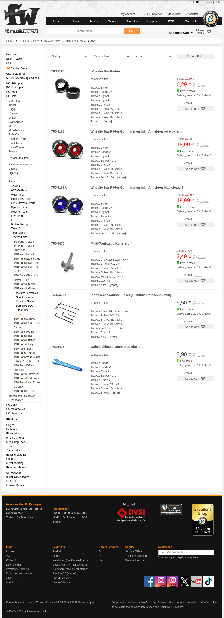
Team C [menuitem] (15, 228)
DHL (101, 551)
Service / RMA (133, 551)
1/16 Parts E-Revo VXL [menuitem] (27, 374)
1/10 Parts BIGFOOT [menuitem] (26, 262)
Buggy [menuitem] (12, 109)
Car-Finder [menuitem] (15, 100)
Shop (75, 21)
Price (139, 56)
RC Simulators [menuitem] (14, 413)
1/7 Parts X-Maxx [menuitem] (24, 241)
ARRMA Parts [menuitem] (19, 190)
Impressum (12, 551)
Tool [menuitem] (18, 314)
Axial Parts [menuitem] (17, 194)
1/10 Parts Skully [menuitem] (24, 344)
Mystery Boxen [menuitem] (15, 485)
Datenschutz (13, 564)
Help (145, 14)
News (94, 21)
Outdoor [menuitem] (11, 458)
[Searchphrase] (85, 31)
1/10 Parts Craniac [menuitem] (25, 284)
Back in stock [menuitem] (14, 58)
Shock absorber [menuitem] (25, 297)
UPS (101, 560)
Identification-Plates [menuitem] (18, 477)
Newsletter (192, 14)
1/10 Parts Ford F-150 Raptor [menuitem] (27, 325)
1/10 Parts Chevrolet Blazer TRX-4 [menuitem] (26, 277)
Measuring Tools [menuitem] (16, 442)
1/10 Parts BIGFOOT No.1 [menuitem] (26, 269)
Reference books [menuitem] (16, 467)
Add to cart (195, 108)
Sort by (56, 56)
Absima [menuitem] (15, 186)
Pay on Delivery (62, 577)
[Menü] (179, 506)
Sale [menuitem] (9, 63)
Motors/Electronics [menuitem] (27, 293)
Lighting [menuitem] (13, 173)
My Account (129, 14)
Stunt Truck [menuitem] (15, 143)
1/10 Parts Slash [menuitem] (23, 348)
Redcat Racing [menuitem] (20, 224)
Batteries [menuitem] (11, 429)
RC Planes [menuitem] (12, 91)
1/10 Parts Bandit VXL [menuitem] (27, 258)
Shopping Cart (181, 32)
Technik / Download (136, 555)
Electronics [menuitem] (12, 433)
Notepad (157, 14)
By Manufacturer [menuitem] (18, 158)
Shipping (152, 21)
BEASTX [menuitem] (11, 418)
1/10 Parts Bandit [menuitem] (24, 254)
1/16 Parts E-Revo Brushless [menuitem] (24, 367)
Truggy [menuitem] (13, 151)
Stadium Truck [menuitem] (17, 139)
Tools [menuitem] (9, 446)
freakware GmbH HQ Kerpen (24, 504)
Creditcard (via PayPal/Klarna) (70, 568)
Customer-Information (19, 573)
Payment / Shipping (17, 568)
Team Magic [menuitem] (18, 232)
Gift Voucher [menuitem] (13, 472)
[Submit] (132, 31)
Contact (190, 21)
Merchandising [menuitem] (15, 463)
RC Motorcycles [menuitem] (15, 409)
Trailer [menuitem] (12, 104)
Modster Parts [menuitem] (19, 211)
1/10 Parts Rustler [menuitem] (24, 340)
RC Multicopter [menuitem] (15, 87)
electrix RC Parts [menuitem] (21, 198)
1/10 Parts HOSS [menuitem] (24, 331)
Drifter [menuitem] (12, 117)
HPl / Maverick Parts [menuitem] (23, 203)
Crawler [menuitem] (13, 113)
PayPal (57, 551)
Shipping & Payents (171, 606)
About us (11, 582)
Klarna (56, 555)
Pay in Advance (62, 582)
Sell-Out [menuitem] (11, 481)
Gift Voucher (174, 14)
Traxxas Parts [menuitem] (19, 237)
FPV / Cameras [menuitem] (15, 437)
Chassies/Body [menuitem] (25, 301)
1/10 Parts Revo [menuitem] (23, 335)
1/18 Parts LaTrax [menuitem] (24, 390)
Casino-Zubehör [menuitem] (15, 73)
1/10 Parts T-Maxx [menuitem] (24, 352)
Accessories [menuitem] (16, 400)
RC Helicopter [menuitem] (14, 83)
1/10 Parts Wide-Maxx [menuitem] (27, 357)
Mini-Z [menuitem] (12, 126)
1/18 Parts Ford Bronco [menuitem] (27, 378)
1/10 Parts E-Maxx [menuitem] (25, 288)
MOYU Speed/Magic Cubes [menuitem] (22, 78)
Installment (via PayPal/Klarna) (71, 560)
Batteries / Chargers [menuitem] (20, 164)
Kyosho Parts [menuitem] (19, 207)
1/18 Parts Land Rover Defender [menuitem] (27, 384)
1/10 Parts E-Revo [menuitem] (24, 318)
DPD (101, 555)
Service (113, 21)
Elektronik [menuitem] (15, 177)
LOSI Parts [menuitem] (17, 215)
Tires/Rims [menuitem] (22, 310)
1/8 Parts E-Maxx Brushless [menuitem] (24, 248)
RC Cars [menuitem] (11, 96)
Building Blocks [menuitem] (17, 68)
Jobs (9, 577)
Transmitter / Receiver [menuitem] (22, 395)
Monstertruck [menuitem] (16, 130)
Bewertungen (86, 602)
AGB (9, 555)
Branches (132, 21)
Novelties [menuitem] (11, 54)
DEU (217, 2)
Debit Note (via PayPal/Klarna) (70, 564)
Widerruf (11, 560)
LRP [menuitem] (13, 220)
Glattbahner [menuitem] (16, 122)
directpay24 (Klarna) (64, 573)
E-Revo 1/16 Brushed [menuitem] (26, 361)
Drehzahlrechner (135, 560)
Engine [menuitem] (13, 168)
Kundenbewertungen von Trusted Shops (29, 602)
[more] (108, 121)
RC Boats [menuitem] (12, 404)
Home (55, 21)
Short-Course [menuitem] (16, 147)
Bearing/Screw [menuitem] (24, 305)
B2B (171, 21)
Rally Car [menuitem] (14, 134)
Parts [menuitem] (12, 181)
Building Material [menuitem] (16, 454)
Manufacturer (102, 56)
